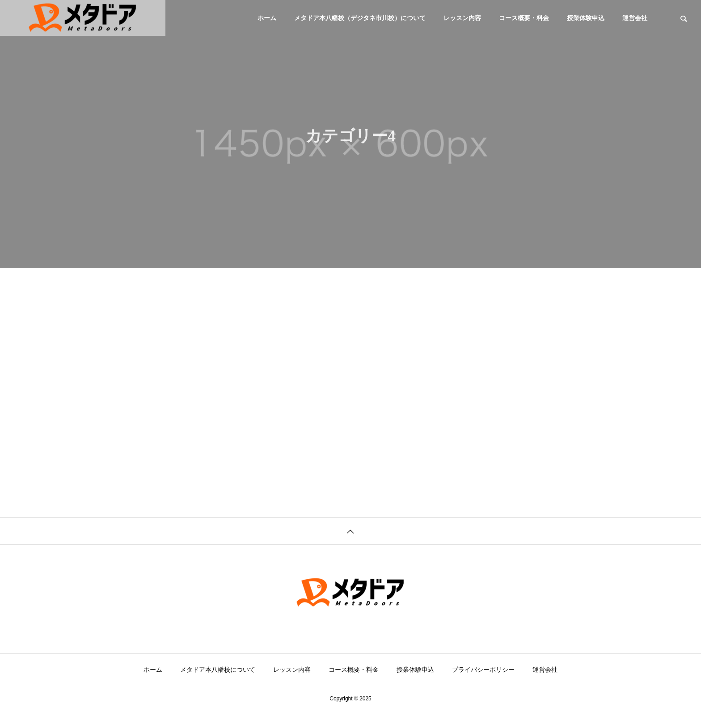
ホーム (267, 17)
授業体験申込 (585, 17)
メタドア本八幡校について (217, 669)
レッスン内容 (462, 17)
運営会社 (634, 17)
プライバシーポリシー (483, 669)
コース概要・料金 (524, 17)
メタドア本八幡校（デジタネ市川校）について (360, 17)
